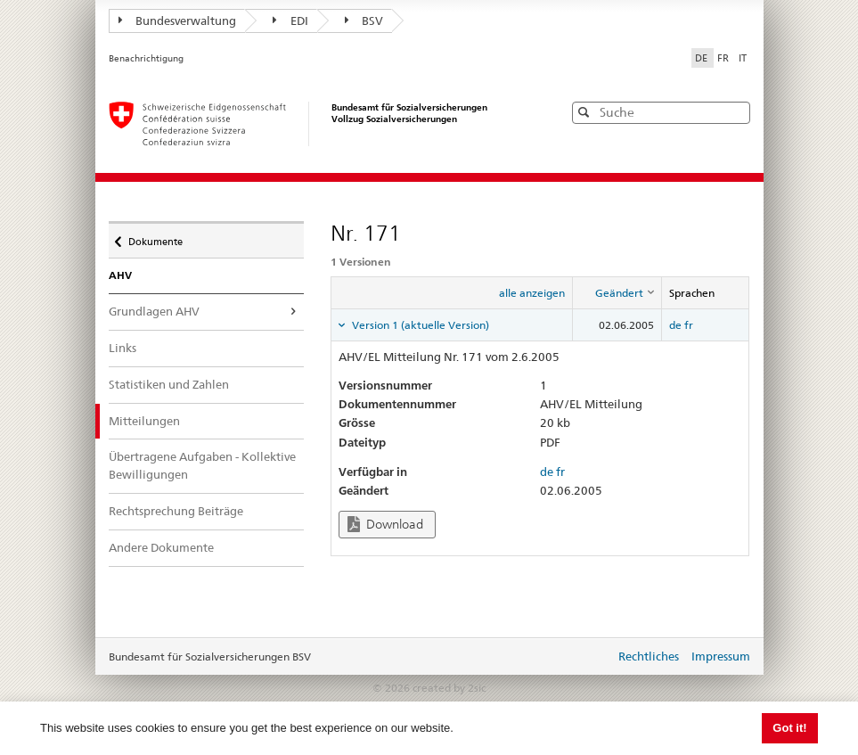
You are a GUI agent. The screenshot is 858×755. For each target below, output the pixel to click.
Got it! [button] (789, 727)
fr (688, 325)
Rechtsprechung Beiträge (176, 511)
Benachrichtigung (146, 58)
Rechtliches (648, 656)
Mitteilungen (157, 420)
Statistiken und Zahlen (169, 384)
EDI (290, 20)
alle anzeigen (532, 293)
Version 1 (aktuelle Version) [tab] (419, 325)
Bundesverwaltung (177, 20)
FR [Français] (724, 58)
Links (122, 348)
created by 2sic (449, 687)
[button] (735, 112)
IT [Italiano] (743, 58)
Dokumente (155, 237)
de (675, 325)
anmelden (588, 657)
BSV (364, 20)
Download (385, 524)
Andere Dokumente (161, 547)
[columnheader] (616, 293)
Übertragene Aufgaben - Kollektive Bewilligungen (202, 465)
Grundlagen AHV (154, 311)
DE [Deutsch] (702, 58)
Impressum (720, 656)
